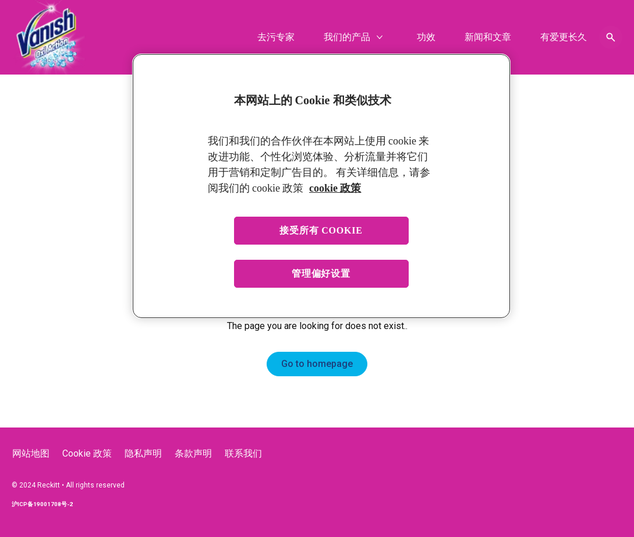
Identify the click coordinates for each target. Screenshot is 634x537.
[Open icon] (610, 37)
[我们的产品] (347, 37)
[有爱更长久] (563, 37)
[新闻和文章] (488, 37)
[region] (321, 186)
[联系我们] (243, 453)
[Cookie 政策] (87, 453)
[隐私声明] (143, 453)
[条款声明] (193, 453)
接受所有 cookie (321, 230)
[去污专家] (276, 37)
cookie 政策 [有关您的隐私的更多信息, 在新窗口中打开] (335, 188)
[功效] (426, 37)
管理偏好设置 (321, 273)
